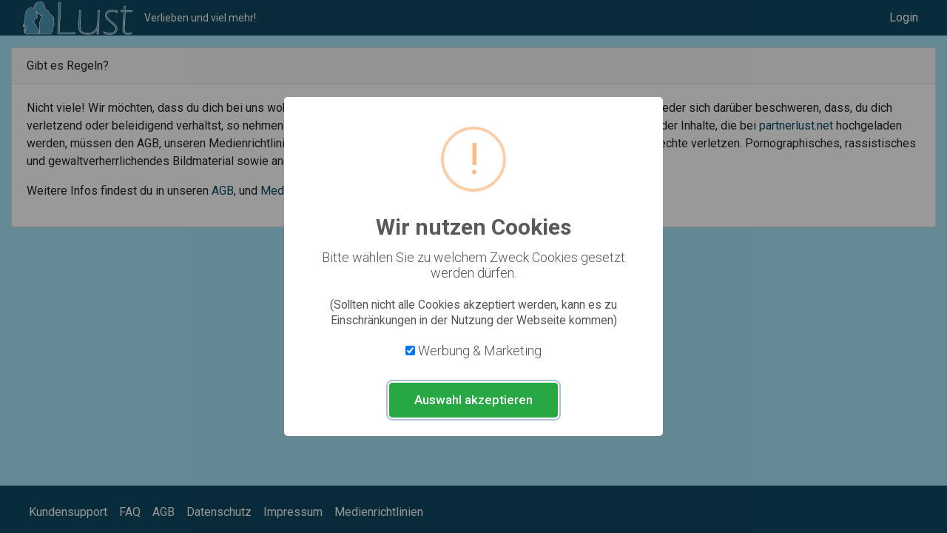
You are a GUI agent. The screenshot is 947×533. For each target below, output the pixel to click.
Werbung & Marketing (480, 350)
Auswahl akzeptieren (473, 399)
